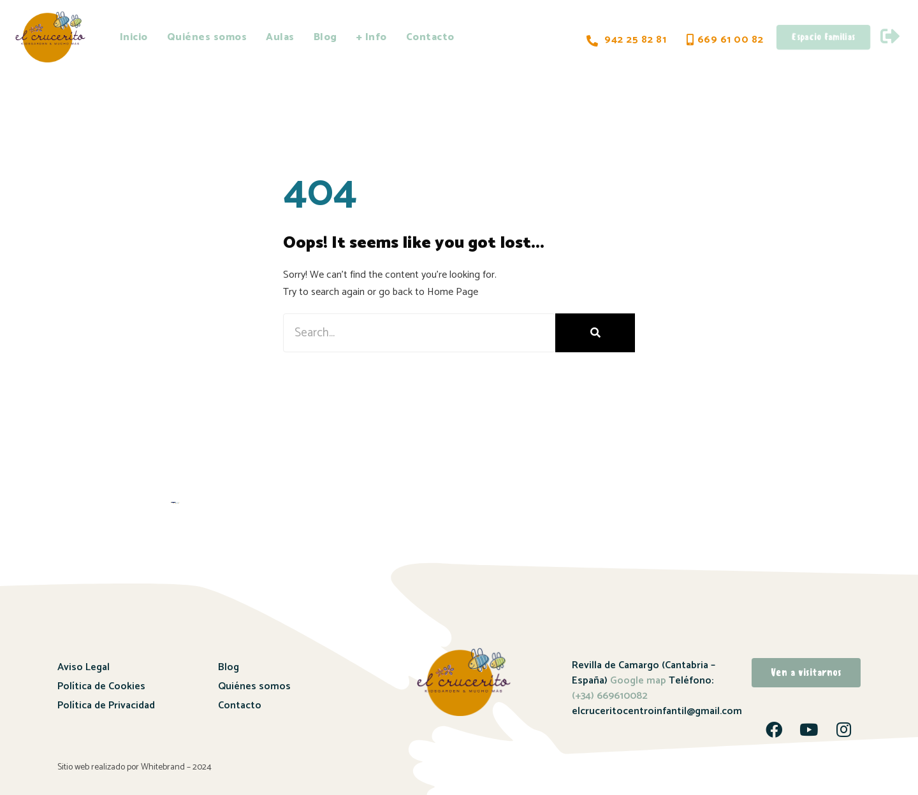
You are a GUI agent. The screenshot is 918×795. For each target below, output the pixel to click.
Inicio (134, 37)
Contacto (430, 37)
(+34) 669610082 (610, 696)
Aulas (280, 37)
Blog (325, 37)
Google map (638, 680)
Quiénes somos (207, 37)
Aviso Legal (83, 667)
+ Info (371, 37)
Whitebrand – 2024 (176, 767)
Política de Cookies (101, 686)
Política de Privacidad (106, 705)
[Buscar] (595, 333)
